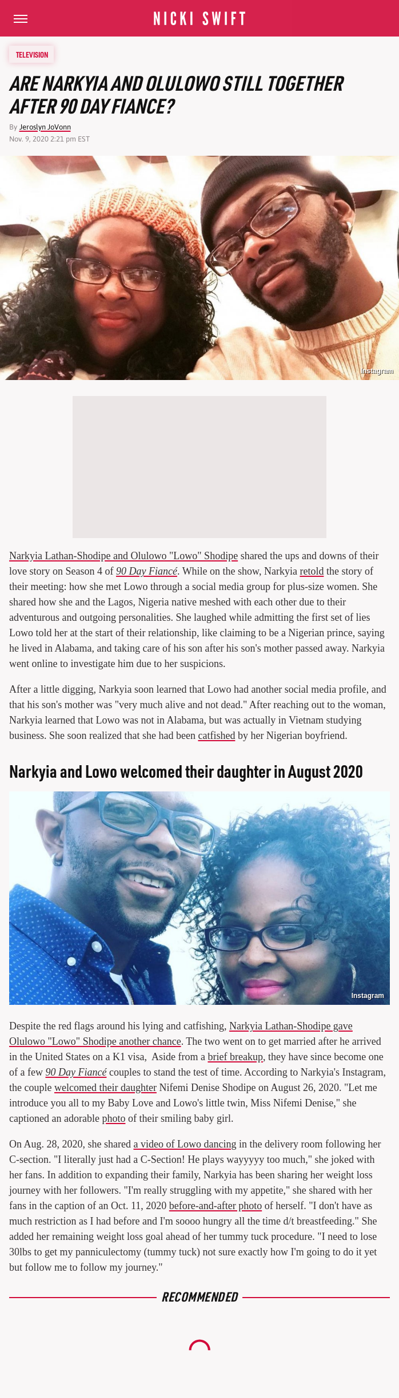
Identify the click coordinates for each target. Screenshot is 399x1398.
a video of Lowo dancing (184, 1144)
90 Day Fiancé (146, 571)
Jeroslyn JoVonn (45, 127)
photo (113, 1118)
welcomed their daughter (105, 1087)
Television (32, 54)
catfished (216, 735)
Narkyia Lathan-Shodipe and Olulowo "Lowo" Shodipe (123, 555)
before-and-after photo (215, 1205)
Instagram (377, 370)
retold (312, 571)
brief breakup (235, 1056)
